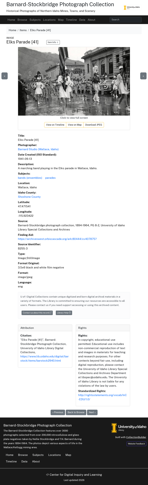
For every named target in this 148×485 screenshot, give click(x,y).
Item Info (53, 42)
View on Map (75, 124)
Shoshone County (29, 196)
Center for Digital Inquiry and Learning (74, 474)
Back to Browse (76, 412)
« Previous (57, 412)
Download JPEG (93, 124)
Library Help (64, 313)
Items (23, 30)
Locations (49, 19)
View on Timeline (55, 124)
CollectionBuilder (136, 437)
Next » (92, 412)
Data (82, 19)
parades (50, 177)
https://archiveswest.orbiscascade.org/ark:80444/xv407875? (57, 238)
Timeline (71, 19)
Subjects (35, 19)
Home (11, 19)
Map (61, 19)
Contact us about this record (37, 313)
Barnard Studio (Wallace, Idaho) (38, 149)
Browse (22, 19)
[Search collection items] (126, 19)
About (91, 19)
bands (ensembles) (30, 177)
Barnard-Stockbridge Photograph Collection (60, 4)
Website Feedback (136, 444)
